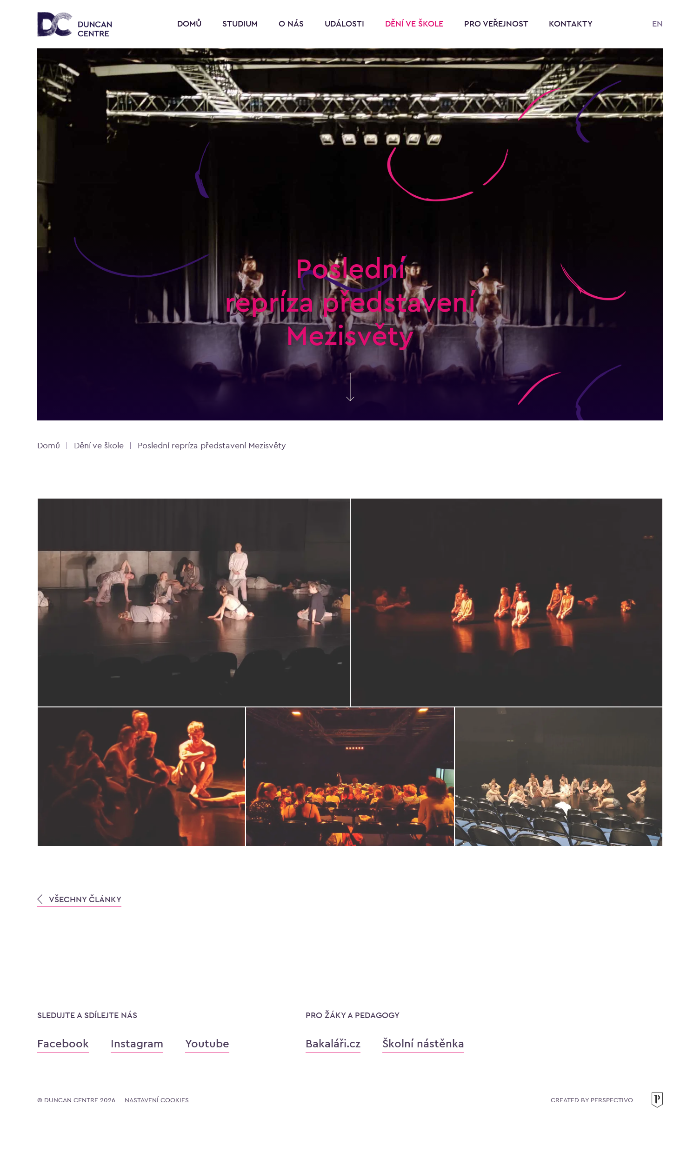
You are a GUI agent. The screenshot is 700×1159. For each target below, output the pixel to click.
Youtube (207, 1043)
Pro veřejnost (497, 23)
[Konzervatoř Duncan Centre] (74, 25)
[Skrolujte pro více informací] (350, 395)
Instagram (137, 1043)
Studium (241, 23)
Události (346, 23)
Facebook (63, 1043)
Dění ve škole (415, 23)
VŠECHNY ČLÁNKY (79, 899)
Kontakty (571, 23)
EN (657, 23)
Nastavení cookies (157, 1100)
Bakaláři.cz (333, 1043)
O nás (292, 23)
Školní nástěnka (423, 1043)
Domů (189, 23)
